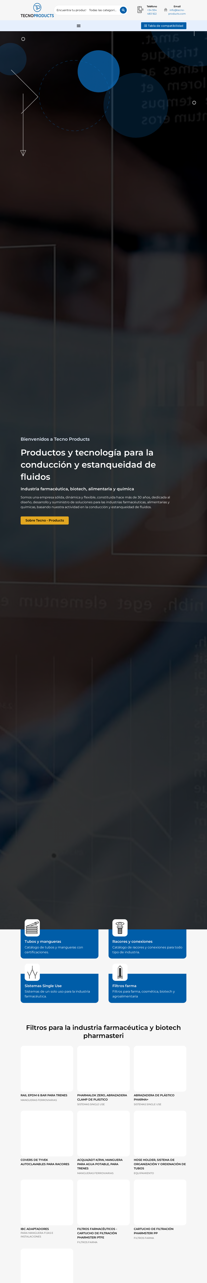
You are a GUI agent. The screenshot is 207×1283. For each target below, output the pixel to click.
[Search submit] (123, 10)
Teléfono (152, 6)
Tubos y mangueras (43, 941)
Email (177, 6)
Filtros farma (124, 986)
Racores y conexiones (132, 941)
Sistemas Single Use (43, 986)
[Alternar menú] (79, 26)
